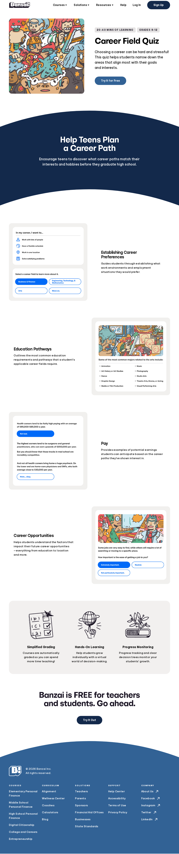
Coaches (48, 805)
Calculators (50, 812)
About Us (150, 792)
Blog (45, 819)
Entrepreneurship (20, 839)
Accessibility (117, 798)
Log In (137, 5)
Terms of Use (117, 805)
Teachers (81, 791)
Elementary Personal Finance (23, 793)
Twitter (149, 813)
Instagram (151, 806)
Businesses (82, 819)
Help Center (116, 791)
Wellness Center (53, 798)
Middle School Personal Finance (21, 805)
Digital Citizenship (21, 825)
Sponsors (81, 805)
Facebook (150, 799)
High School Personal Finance (23, 816)
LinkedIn (149, 820)
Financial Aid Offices (89, 812)
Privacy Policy (117, 812)
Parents (80, 798)
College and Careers (23, 832)
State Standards (86, 826)
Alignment (49, 791)
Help (123, 5)
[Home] (19, 5)
